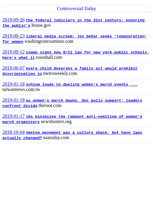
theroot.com (49, 105)
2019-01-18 (13, 83)
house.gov (41, 25)
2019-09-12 (13, 51)
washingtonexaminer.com (48, 41)
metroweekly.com (60, 73)
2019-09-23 (13, 35)
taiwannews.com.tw (21, 89)
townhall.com (49, 57)
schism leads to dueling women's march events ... (81, 84)
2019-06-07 (13, 67)
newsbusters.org (56, 121)
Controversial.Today (76, 8)
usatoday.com (56, 137)
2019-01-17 (13, 116)
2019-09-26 (13, 19)
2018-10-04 (13, 132)
